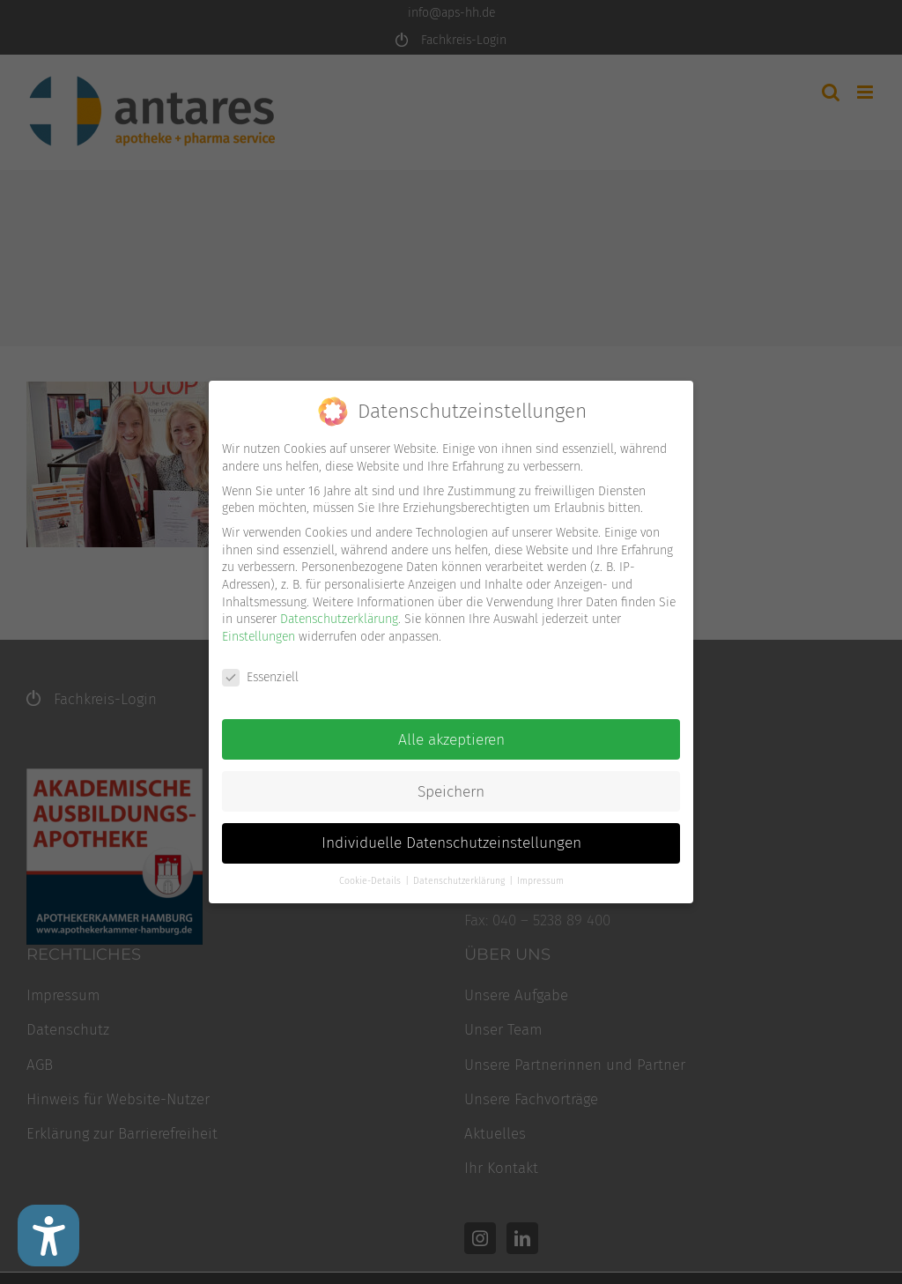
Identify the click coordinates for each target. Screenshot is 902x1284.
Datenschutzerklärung (339, 619)
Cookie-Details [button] (371, 881)
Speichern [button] (451, 792)
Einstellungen (258, 636)
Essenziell (260, 677)
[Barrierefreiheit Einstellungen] (48, 1235)
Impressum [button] (540, 881)
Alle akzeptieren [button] (451, 740)
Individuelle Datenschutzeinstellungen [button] (451, 843)
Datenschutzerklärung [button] (460, 881)
